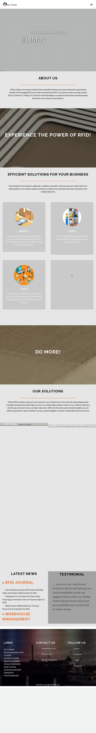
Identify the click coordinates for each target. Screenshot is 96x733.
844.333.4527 (47, 699)
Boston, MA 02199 (49, 705)
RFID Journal (19, 627)
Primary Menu (91, 4)
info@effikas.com (49, 693)
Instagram (77, 710)
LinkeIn (76, 693)
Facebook (77, 699)
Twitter (76, 705)
